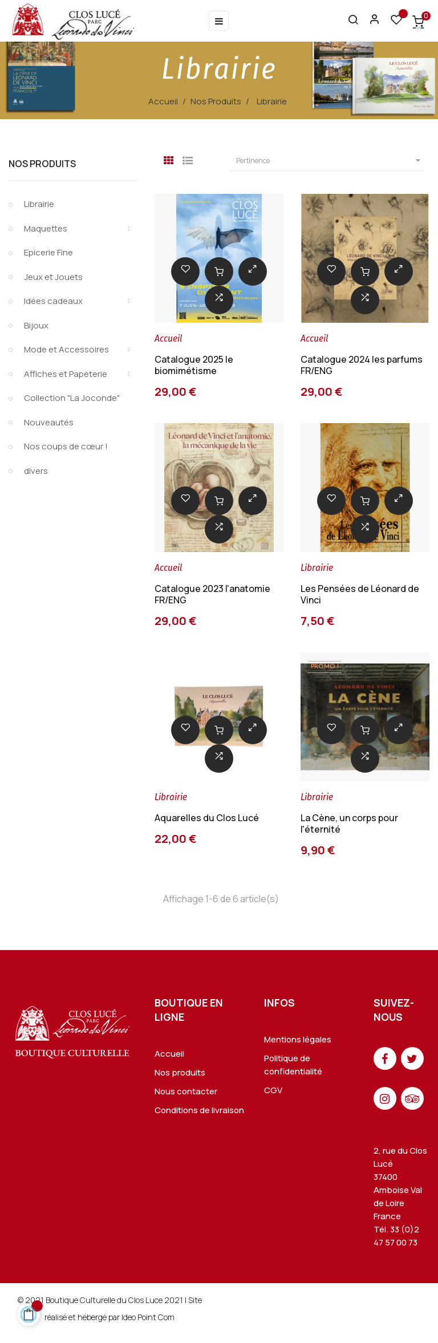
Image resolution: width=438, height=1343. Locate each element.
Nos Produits (42, 163)
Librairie (39, 204)
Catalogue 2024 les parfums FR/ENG (362, 365)
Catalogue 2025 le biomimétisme (194, 365)
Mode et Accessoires (66, 349)
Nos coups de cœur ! (66, 446)
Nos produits (180, 1072)
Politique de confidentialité (293, 1064)
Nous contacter (186, 1091)
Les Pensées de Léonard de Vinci (360, 594)
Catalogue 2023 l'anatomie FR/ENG (212, 594)
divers (36, 471)
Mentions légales (297, 1039)
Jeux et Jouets (53, 277)
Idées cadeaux (53, 301)
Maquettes (45, 228)
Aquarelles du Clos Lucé (207, 818)
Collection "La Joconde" (72, 398)
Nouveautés (49, 422)
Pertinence (330, 161)
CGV (273, 1090)
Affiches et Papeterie (65, 374)
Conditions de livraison (199, 1110)
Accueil (169, 1054)
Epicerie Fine (48, 252)
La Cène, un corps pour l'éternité (349, 823)
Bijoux (36, 325)
